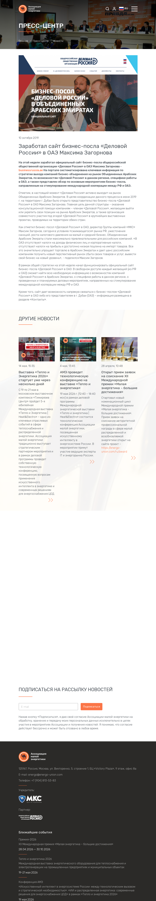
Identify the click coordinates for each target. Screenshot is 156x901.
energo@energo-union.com (45, 774)
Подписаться (91, 706)
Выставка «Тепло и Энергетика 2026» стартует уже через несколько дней (34, 378)
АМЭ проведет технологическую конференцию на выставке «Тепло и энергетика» (75, 380)
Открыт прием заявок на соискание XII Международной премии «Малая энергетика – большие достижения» (119, 382)
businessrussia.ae (31, 170)
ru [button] (123, 8)
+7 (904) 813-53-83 (43, 780)
